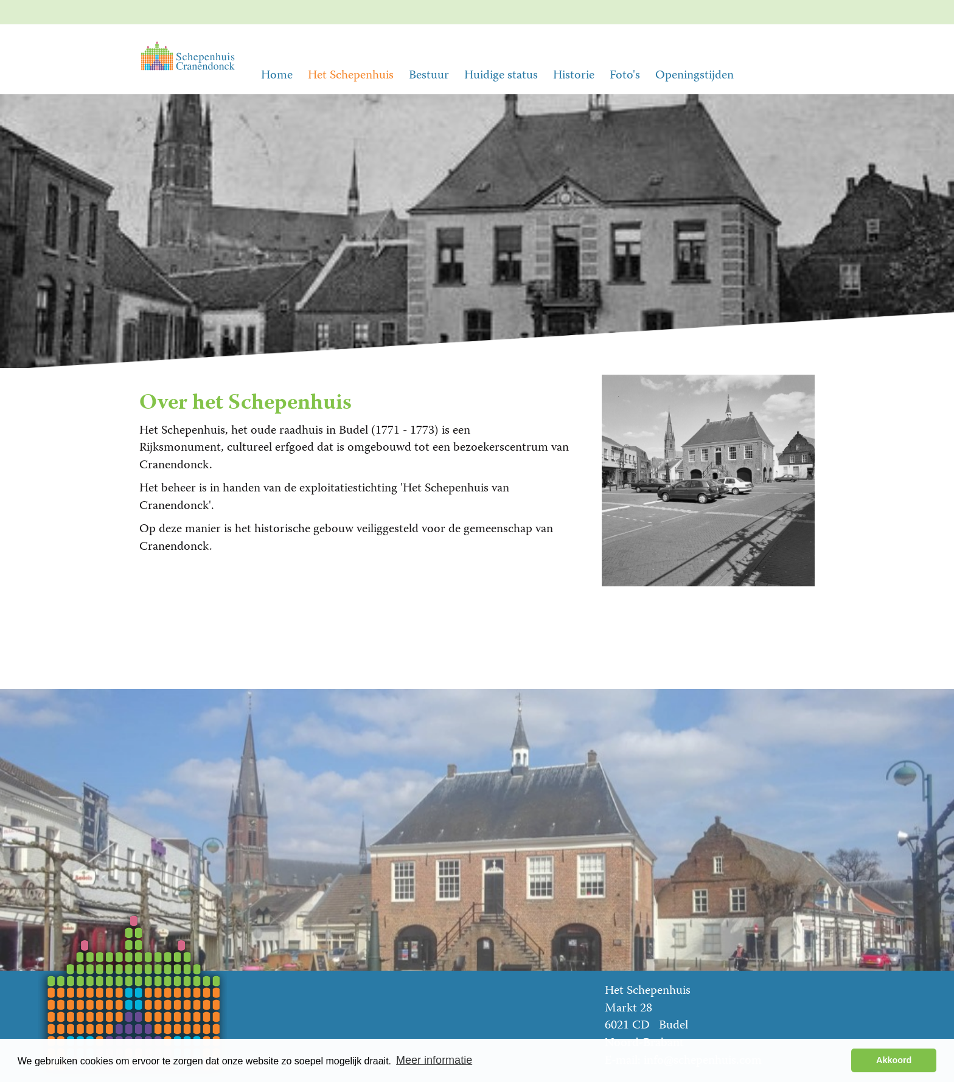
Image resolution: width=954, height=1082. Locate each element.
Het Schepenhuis (351, 76)
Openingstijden (694, 76)
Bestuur (429, 76)
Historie (573, 76)
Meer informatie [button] (434, 1060)
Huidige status (501, 76)
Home (277, 76)
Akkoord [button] (893, 1060)
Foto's (625, 76)
